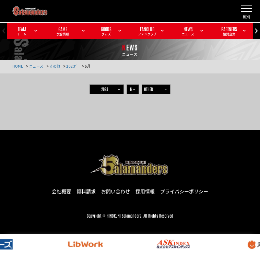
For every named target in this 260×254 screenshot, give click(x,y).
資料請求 (86, 191)
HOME (17, 66)
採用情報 (145, 191)
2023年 (72, 66)
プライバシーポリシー (184, 191)
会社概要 (61, 191)
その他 (54, 66)
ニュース (36, 66)
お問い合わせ (115, 191)
